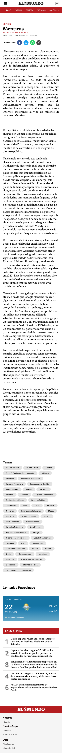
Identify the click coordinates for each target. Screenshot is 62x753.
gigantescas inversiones (16, 538)
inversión (10, 479)
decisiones (10, 565)
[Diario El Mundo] (31, 5)
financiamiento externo (31, 511)
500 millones (38, 543)
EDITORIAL (19, 10)
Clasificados (8, 744)
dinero (35, 549)
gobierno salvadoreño (15, 549)
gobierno (10, 511)
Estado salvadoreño (42, 538)
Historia (6, 722)
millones (45, 473)
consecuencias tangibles (31, 559)
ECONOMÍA (41, 10)
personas (43, 489)
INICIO (8, 10)
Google (36, 532)
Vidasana (7, 730)
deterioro (10, 559)
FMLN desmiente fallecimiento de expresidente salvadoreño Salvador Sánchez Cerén (34, 688)
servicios (10, 543)
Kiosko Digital (9, 748)
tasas (37, 505)
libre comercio (12, 522)
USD (23, 543)
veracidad (43, 554)
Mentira (49, 468)
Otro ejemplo (35, 527)
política (48, 549)
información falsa (30, 565)
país (25, 505)
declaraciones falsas (15, 500)
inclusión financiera (14, 484)
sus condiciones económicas (18, 570)
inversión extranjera (14, 527)
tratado (47, 516)
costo (8, 554)
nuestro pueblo (12, 468)
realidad (50, 505)
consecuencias (25, 554)
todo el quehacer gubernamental (20, 473)
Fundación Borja (10, 734)
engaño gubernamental (16, 532)
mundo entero (32, 468)
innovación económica (30, 479)
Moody (51, 511)
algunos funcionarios (44, 495)
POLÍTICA (29, 10)
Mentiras (9, 495)
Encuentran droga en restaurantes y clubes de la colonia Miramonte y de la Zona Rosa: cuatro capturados (34, 676)
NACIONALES (54, 10)
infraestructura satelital (39, 484)
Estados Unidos (32, 522)
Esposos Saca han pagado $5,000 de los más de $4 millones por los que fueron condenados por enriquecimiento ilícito (32, 653)
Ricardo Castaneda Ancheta (16, 33)
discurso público (38, 500)
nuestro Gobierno (29, 516)
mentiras (24, 495)
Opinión (7, 24)
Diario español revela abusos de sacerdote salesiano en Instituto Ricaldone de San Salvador (33, 642)
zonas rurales (12, 489)
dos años (10, 516)
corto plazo (11, 505)
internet (29, 489)
